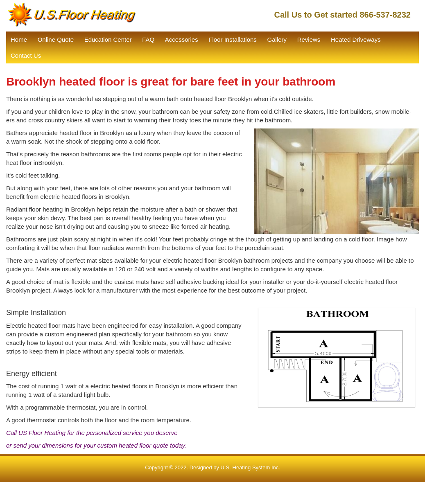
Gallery (277, 39)
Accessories (181, 39)
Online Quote (56, 39)
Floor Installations (232, 39)
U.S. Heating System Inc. (250, 467)
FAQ (148, 39)
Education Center (108, 39)
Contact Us (26, 55)
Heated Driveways (356, 39)
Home (19, 39)
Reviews (309, 39)
